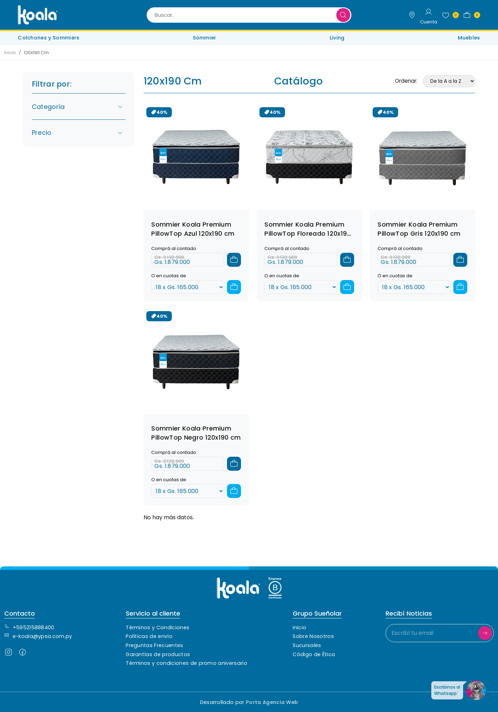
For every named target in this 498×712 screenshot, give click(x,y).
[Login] (429, 15)
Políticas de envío (149, 636)
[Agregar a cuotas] (234, 287)
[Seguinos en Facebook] (22, 654)
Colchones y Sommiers (48, 37)
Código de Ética (314, 654)
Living (337, 37)
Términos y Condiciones (157, 627)
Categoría (78, 106)
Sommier (205, 37)
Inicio (10, 53)
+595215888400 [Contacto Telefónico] (29, 627)
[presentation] (439, 661)
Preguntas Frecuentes (154, 645)
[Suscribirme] (485, 633)
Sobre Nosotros (313, 636)
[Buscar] (343, 15)
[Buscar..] (248, 15)
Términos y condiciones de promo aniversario (186, 663)
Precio (78, 132)
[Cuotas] (187, 287)
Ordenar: (406, 81)
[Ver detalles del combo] (196, 157)
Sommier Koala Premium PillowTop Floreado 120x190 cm (307, 233)
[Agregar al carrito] (234, 260)
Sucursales (307, 645)
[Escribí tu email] (439, 633)
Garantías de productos (158, 654)
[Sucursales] (412, 15)
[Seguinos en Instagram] (8, 654)
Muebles (469, 37)
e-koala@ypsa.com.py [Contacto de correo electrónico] (38, 636)
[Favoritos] (449, 15)
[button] (470, 15)
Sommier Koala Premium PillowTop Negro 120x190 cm (196, 433)
